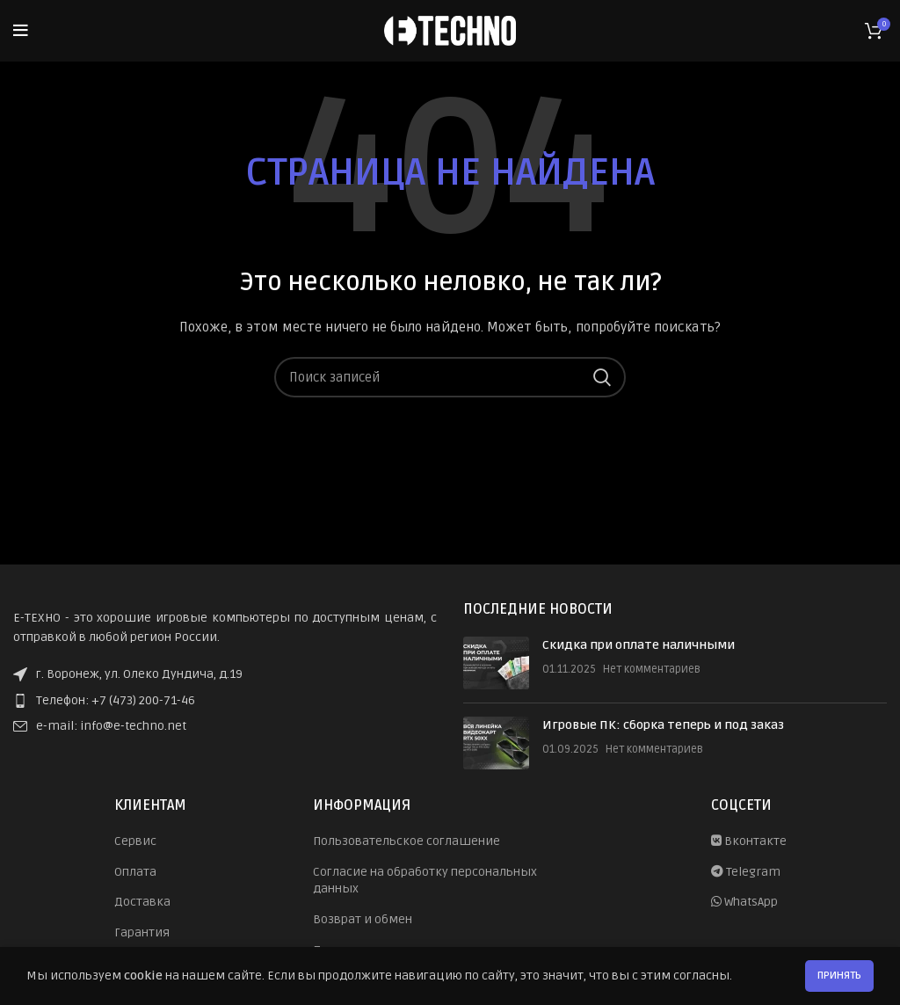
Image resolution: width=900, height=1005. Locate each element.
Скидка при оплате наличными (638, 644)
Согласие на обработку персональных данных (425, 880)
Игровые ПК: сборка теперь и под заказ (663, 724)
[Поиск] (450, 377)
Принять (839, 975)
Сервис (135, 841)
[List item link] (225, 700)
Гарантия (142, 932)
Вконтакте (749, 841)
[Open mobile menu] (20, 30)
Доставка (142, 901)
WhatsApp (744, 901)
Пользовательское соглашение (406, 841)
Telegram (745, 871)
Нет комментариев (651, 669)
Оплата (135, 871)
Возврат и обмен (362, 919)
